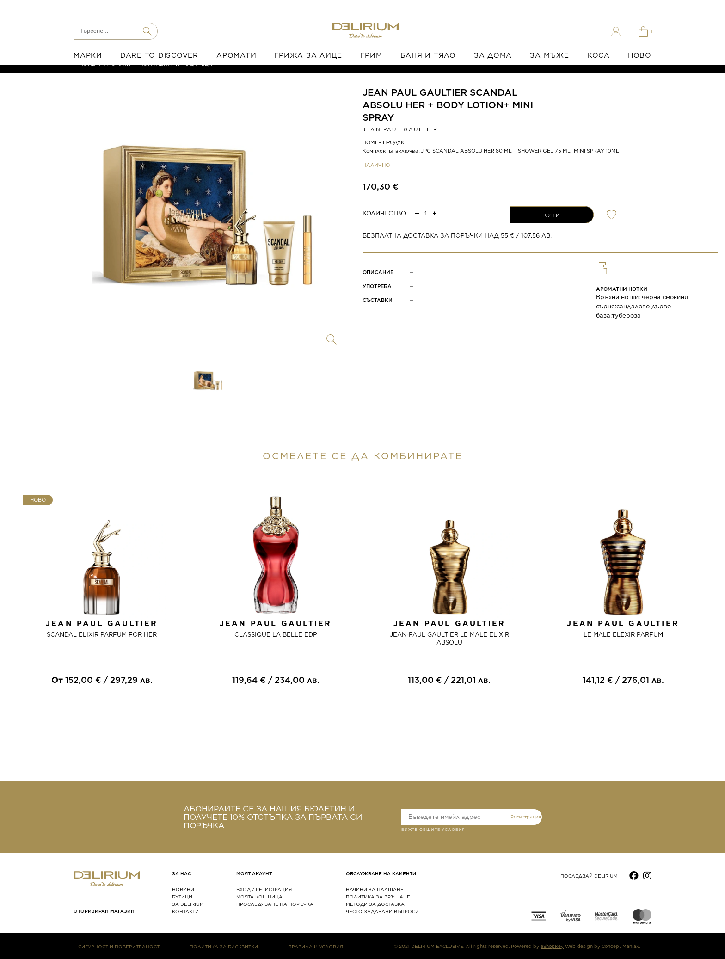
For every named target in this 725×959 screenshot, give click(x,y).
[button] (434, 213)
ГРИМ (371, 55)
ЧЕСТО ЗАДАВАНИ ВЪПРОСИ (382, 911)
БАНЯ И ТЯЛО (428, 55)
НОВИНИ (183, 889)
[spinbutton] (425, 213)
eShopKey (552, 946)
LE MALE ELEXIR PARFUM (623, 634)
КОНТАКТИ (185, 911)
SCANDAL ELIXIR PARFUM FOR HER (102, 634)
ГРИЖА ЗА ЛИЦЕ (308, 55)
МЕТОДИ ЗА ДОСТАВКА (375, 904)
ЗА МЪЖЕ (549, 55)
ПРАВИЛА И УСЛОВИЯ (315, 946)
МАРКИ (88, 55)
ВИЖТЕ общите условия (433, 830)
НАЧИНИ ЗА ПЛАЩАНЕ (375, 889)
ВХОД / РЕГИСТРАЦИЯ (264, 889)
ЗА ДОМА (493, 55)
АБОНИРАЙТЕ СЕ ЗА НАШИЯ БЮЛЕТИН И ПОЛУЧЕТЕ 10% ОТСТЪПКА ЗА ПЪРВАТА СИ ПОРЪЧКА (273, 817)
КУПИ (551, 215)
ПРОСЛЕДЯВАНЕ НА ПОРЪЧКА (274, 904)
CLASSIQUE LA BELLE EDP (275, 634)
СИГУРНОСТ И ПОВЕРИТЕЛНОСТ (119, 946)
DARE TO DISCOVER (159, 55)
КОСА (598, 55)
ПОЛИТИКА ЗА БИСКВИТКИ (224, 946)
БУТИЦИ (182, 896)
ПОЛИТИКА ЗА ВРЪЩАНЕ (378, 896)
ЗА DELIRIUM (188, 904)
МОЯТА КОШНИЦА (259, 896)
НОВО (639, 55)
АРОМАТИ (236, 55)
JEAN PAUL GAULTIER (400, 129)
